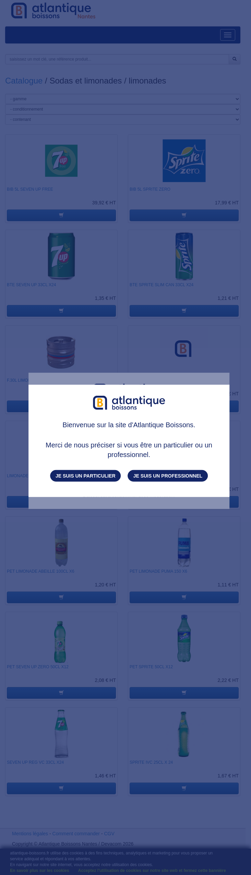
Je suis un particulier (86, 475)
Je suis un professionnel (167, 475)
